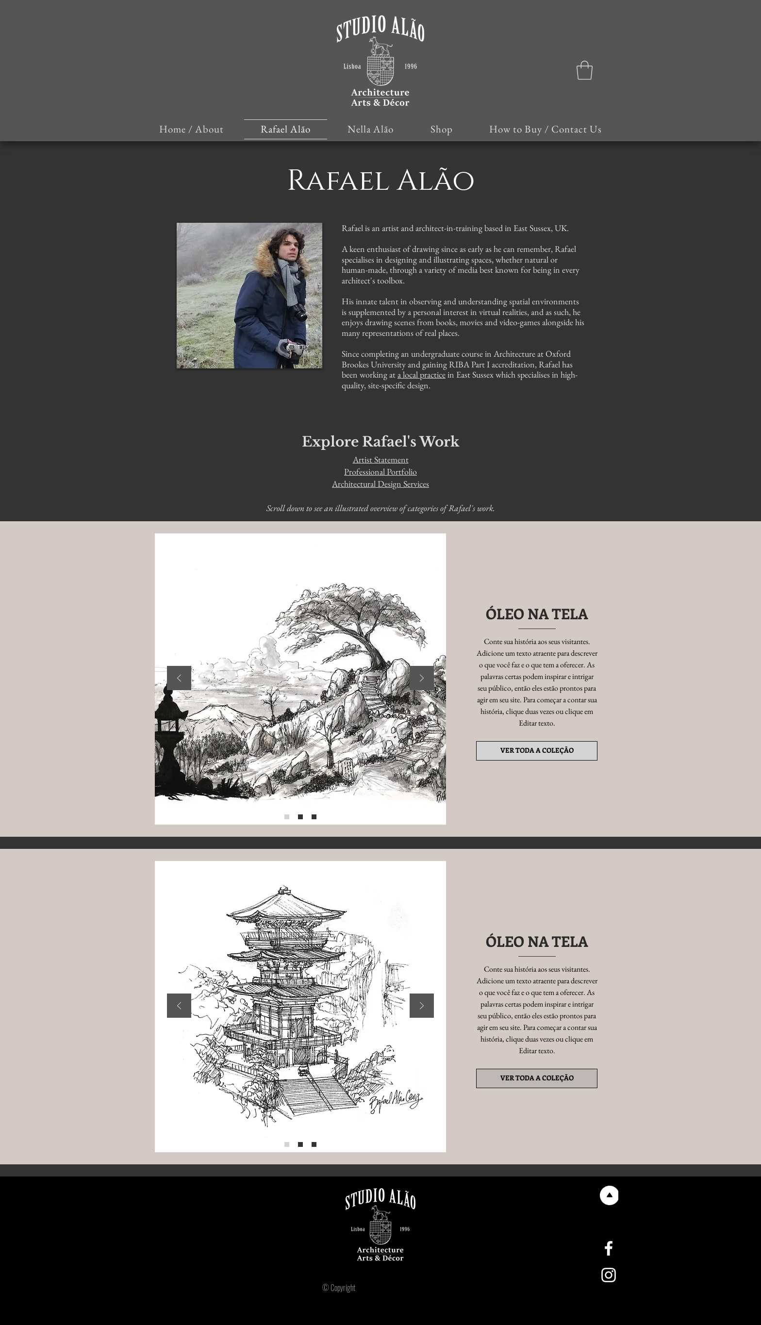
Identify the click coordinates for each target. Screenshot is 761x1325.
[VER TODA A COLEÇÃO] (536, 751)
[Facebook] (608, 1248)
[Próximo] (422, 679)
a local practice (421, 374)
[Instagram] (608, 1275)
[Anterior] (179, 679)
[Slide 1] (286, 816)
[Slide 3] (314, 816)
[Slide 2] (300, 816)
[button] (585, 70)
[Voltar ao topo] (608, 1195)
